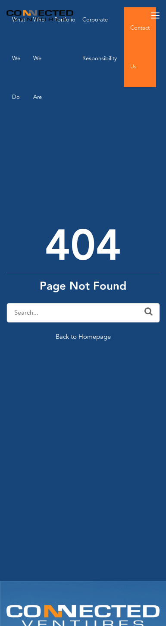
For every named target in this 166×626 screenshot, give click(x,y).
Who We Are (39, 58)
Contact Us (140, 47)
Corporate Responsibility (99, 39)
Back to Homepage (83, 337)
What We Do (18, 58)
